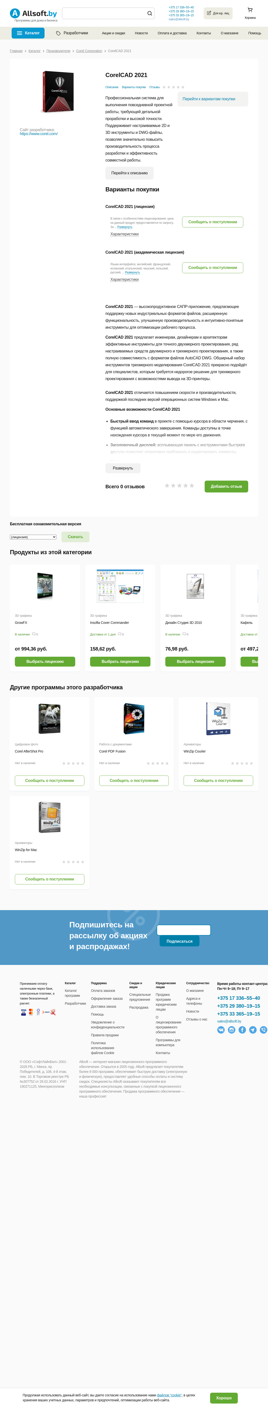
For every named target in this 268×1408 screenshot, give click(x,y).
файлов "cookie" (169, 1395)
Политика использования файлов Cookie (102, 1048)
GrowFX (21, 623)
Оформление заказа (107, 998)
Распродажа (138, 1007)
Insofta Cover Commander (109, 623)
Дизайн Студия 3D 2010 (183, 623)
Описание (112, 87)
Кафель (246, 623)
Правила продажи (105, 1035)
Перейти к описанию (129, 173)
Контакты (203, 33)
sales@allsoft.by (179, 19)
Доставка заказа (103, 1006)
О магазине (229, 33)
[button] (212, 222)
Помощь (254, 33)
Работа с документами (115, 744)
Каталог (32, 33)
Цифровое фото (26, 744)
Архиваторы (192, 744)
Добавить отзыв (226, 486)
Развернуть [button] (124, 227)
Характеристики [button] (124, 234)
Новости (141, 33)
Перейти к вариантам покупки (209, 99)
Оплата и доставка (172, 33)
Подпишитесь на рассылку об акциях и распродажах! (108, 935)
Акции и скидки (113, 33)
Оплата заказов (103, 991)
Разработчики (71, 33)
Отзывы (154, 87)
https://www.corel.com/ (39, 134)
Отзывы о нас (196, 1019)
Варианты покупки (134, 87)
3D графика (23, 615)
